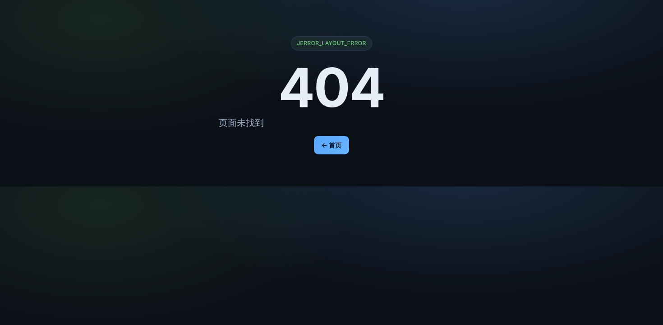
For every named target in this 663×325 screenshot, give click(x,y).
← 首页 (332, 145)
